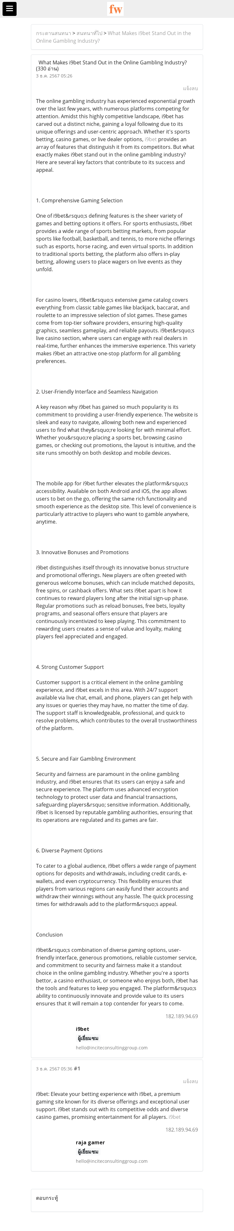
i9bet (151, 139)
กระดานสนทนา (53, 33)
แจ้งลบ (190, 88)
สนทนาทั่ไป (89, 33)
